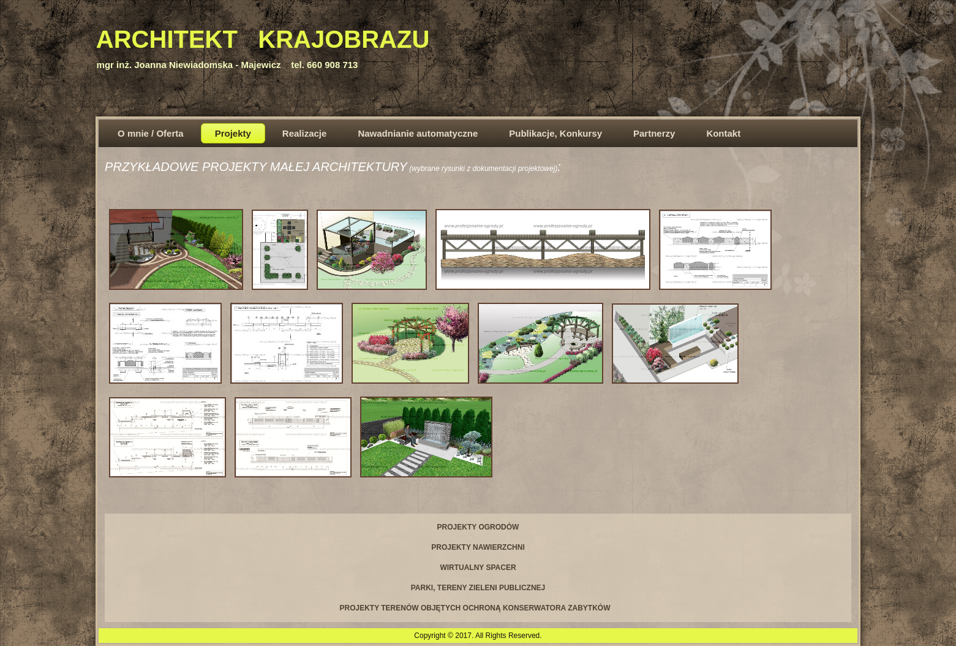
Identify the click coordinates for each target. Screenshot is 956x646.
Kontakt (723, 133)
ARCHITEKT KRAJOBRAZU (262, 39)
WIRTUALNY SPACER (478, 567)
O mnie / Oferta (151, 133)
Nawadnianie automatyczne (418, 133)
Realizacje (304, 133)
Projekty (233, 133)
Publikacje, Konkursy (555, 133)
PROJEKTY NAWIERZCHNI (477, 547)
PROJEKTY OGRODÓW (478, 527)
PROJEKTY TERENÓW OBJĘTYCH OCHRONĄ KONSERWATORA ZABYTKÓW (474, 608)
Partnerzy (654, 133)
